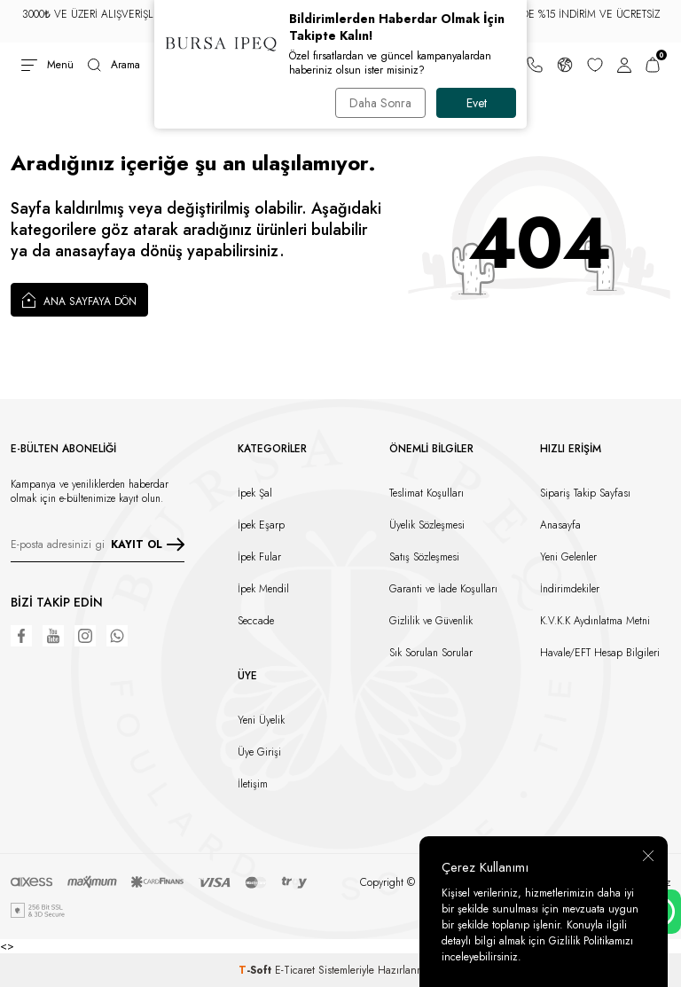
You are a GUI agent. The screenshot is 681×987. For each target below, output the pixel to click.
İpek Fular (259, 557)
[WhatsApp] (117, 635)
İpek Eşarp (261, 525)
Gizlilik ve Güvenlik (431, 621)
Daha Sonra (380, 103)
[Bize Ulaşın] (535, 65)
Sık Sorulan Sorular (431, 653)
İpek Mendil (263, 589)
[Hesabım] (624, 65)
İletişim (253, 784)
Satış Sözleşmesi (424, 557)
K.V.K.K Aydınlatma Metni (595, 621)
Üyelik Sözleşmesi (427, 525)
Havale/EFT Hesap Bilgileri (600, 653)
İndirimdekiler (569, 589)
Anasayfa (560, 525)
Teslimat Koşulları (426, 493)
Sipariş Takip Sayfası (585, 493)
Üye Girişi (259, 752)
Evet (476, 103)
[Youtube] (53, 635)
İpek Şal (255, 493)
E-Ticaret (295, 970)
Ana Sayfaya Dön (79, 299)
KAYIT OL (147, 544)
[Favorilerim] (595, 65)
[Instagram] (85, 635)
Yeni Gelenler (568, 557)
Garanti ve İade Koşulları (443, 589)
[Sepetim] (653, 65)
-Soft (257, 970)
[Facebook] (21, 635)
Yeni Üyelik (261, 720)
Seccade (256, 621)
